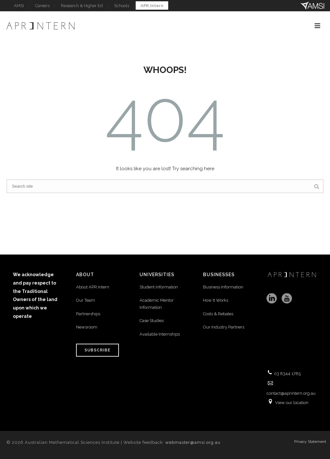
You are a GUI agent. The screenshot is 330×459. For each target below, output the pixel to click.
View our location (291, 402)
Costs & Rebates (218, 313)
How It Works (215, 300)
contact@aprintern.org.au (291, 393)
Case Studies (152, 320)
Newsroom (86, 327)
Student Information (159, 287)
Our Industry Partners (223, 327)
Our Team (85, 300)
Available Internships (160, 334)
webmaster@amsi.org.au (192, 442)
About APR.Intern (93, 287)
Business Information (223, 287)
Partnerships (88, 313)
